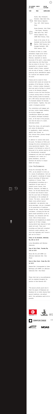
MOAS (37, 11)
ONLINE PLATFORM (45, 7)
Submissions (46, 11)
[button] (16, 188)
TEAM (30, 11)
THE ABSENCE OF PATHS (32, 7)
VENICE (38, 6)
